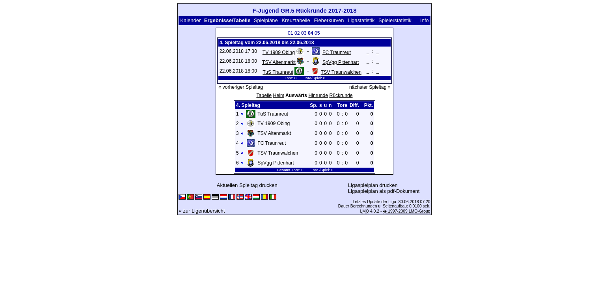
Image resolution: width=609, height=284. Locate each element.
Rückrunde (340, 95)
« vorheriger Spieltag (240, 87)
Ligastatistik (361, 20)
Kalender (190, 20)
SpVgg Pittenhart (340, 62)
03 (304, 33)
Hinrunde (318, 95)
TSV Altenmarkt (279, 62)
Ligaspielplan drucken (373, 185)
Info (424, 20)
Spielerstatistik (395, 20)
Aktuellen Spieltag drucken (247, 185)
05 (317, 33)
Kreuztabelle (295, 20)
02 (297, 33)
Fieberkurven (329, 20)
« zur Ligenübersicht (202, 211)
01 (290, 33)
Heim (279, 95)
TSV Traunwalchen (341, 72)
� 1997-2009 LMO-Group (406, 211)
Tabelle (264, 95)
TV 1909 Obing (279, 52)
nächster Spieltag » (370, 87)
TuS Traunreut (278, 72)
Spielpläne (266, 20)
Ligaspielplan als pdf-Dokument (383, 191)
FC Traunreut (336, 52)
